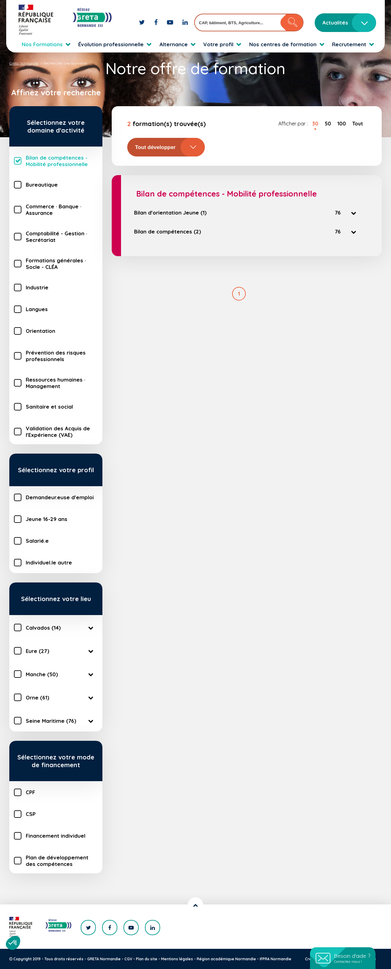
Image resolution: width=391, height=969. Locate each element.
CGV (128, 959)
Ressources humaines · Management (55, 382)
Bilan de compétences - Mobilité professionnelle (57, 160)
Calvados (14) (61, 627)
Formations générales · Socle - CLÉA (56, 263)
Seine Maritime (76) (61, 720)
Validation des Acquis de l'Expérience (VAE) (58, 431)
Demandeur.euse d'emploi (60, 497)
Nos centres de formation (283, 44)
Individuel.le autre (49, 562)
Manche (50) (61, 674)
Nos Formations (42, 44)
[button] (13, 942)
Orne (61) (61, 697)
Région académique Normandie (226, 959)
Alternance (174, 44)
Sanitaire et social (49, 406)
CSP (31, 814)
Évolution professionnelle (111, 44)
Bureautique (42, 184)
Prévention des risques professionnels (56, 355)
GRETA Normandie (104, 959)
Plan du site (146, 959)
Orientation (40, 331)
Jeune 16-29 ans (46, 519)
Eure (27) (61, 650)
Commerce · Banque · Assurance (53, 209)
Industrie (37, 287)
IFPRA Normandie (275, 959)
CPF (30, 792)
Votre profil (218, 44)
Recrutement (349, 44)
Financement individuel (55, 835)
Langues (37, 309)
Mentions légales (177, 959)
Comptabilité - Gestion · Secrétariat (56, 236)
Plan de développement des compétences (57, 860)
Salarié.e (37, 540)
